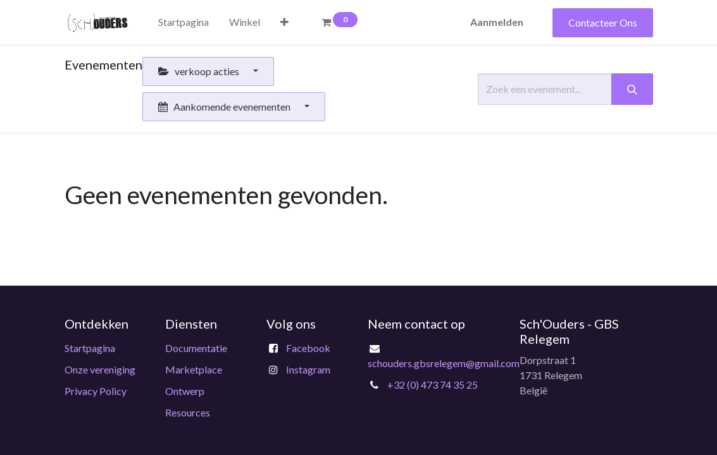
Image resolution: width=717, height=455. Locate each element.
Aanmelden (496, 22)
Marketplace (193, 369)
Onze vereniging (100, 369)
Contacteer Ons (602, 22)
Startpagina (90, 348)
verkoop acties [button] (199, 71)
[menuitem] (183, 22)
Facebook (308, 348)
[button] (284, 22)
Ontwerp (184, 391)
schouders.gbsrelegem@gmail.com (444, 363)
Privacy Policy (96, 391)
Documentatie (196, 348)
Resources (187, 412)
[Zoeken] (632, 89)
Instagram (308, 369)
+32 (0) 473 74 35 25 (432, 385)
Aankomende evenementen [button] (225, 106)
